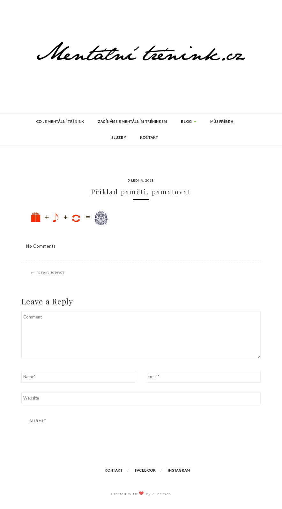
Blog (188, 121)
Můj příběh (222, 121)
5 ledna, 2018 (141, 180)
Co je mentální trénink (60, 121)
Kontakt (149, 137)
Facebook (145, 470)
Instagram (179, 470)
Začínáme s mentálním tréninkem (132, 121)
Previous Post (50, 273)
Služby (118, 137)
